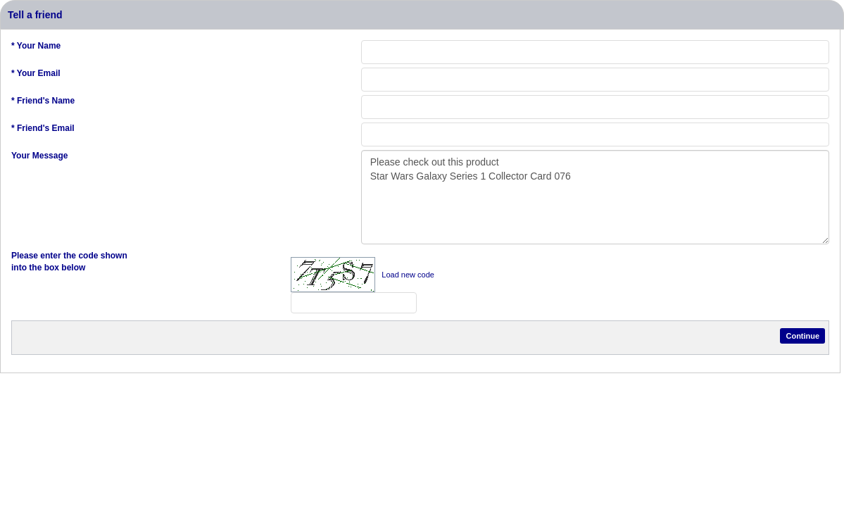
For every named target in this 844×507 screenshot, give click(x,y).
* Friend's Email (43, 128)
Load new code (408, 274)
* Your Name (36, 46)
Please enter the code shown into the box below (69, 262)
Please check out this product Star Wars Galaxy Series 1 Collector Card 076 (595, 197)
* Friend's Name (43, 101)
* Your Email (36, 73)
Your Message (39, 156)
